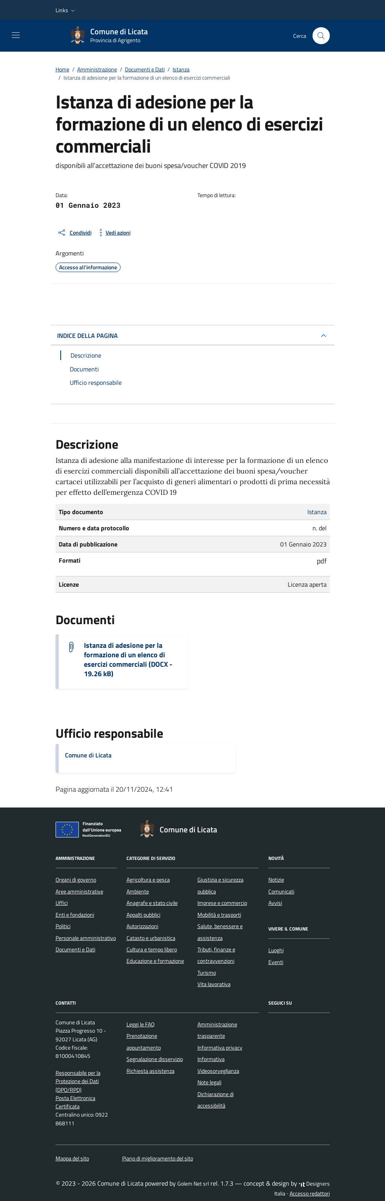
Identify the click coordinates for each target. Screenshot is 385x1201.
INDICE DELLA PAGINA (87, 335)
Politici (63, 926)
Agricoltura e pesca (148, 879)
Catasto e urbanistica (150, 938)
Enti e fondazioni (75, 914)
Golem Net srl (193, 1183)
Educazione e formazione (155, 961)
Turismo (206, 972)
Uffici (62, 903)
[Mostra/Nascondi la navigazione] (15, 35)
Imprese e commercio (222, 903)
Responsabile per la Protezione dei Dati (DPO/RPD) (78, 1081)
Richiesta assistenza (150, 1071)
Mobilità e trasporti (219, 914)
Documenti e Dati (75, 949)
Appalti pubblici (143, 914)
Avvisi (275, 903)
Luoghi (276, 950)
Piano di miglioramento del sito (157, 1158)
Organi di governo (76, 879)
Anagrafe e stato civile (152, 903)
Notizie (276, 879)
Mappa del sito (72, 1158)
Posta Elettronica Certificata (75, 1102)
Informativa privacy (219, 1047)
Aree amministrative (79, 891)
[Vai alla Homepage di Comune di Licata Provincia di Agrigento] (112, 35)
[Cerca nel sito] (321, 35)
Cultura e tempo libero (151, 949)
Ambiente (137, 891)
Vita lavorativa (214, 984)
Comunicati (281, 891)
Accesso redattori (310, 1193)
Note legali (209, 1082)
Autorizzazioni (142, 926)
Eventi (275, 962)
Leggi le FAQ (140, 1024)
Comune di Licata (88, 755)
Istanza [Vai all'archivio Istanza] (317, 512)
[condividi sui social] (74, 232)
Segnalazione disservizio (154, 1059)
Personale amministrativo (86, 938)
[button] (66, 10)
